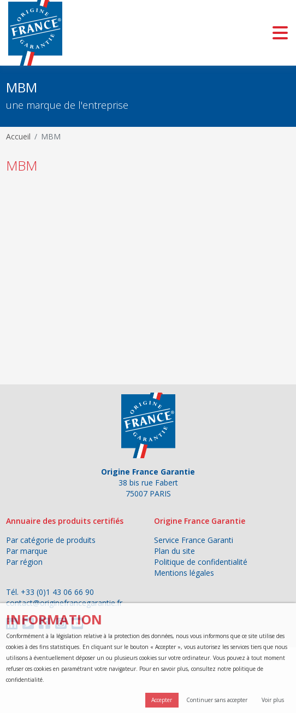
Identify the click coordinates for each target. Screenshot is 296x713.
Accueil (18, 136)
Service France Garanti (193, 540)
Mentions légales (184, 573)
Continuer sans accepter (216, 700)
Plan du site (174, 551)
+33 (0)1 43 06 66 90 (57, 592)
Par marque (27, 551)
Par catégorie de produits (51, 540)
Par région (24, 562)
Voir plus (273, 700)
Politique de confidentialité (200, 562)
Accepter (161, 700)
